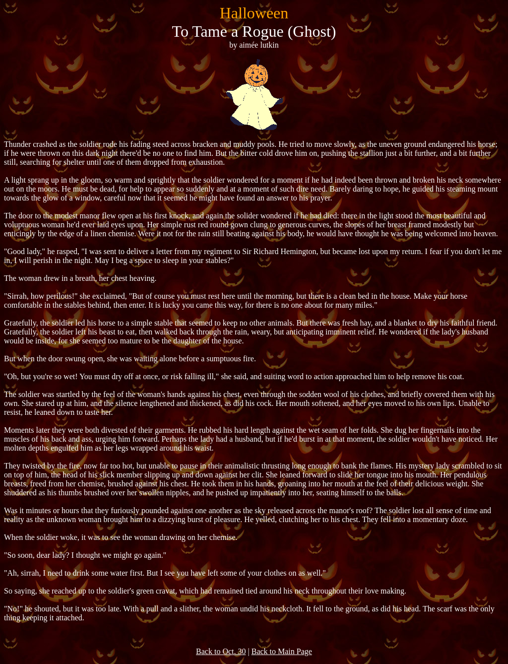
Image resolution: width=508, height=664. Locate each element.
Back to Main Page (282, 651)
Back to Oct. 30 (221, 651)
